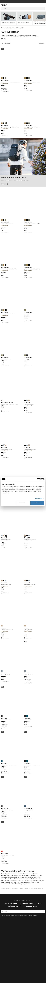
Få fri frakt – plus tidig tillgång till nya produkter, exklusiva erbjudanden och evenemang (23, 904)
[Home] (8, 5)
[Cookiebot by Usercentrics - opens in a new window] (38, 479)
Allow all (37, 502)
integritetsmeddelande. (21, 915)
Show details (38, 498)
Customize (22, 502)
